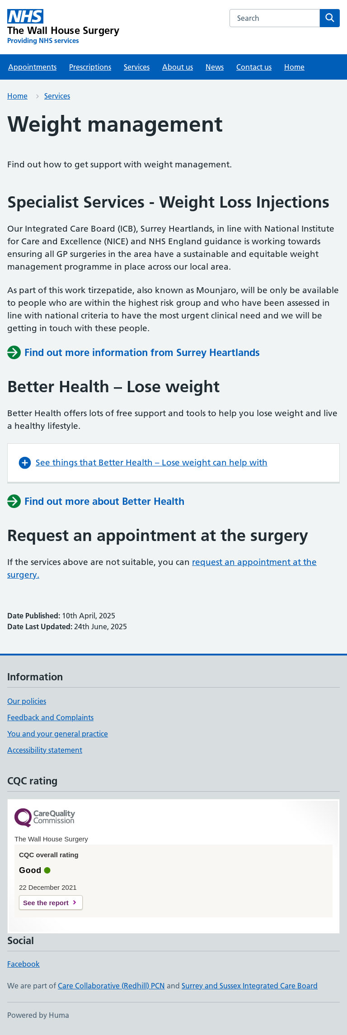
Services (137, 66)
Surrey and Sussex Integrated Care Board (250, 985)
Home (294, 66)
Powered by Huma (38, 1015)
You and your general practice (57, 733)
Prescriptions (90, 66)
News (215, 66)
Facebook (23, 964)
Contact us (254, 66)
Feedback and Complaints (50, 717)
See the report (46, 903)
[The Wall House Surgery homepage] (63, 27)
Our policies (26, 701)
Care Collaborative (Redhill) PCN (111, 985)
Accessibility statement (44, 750)
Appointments (32, 66)
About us (177, 66)
